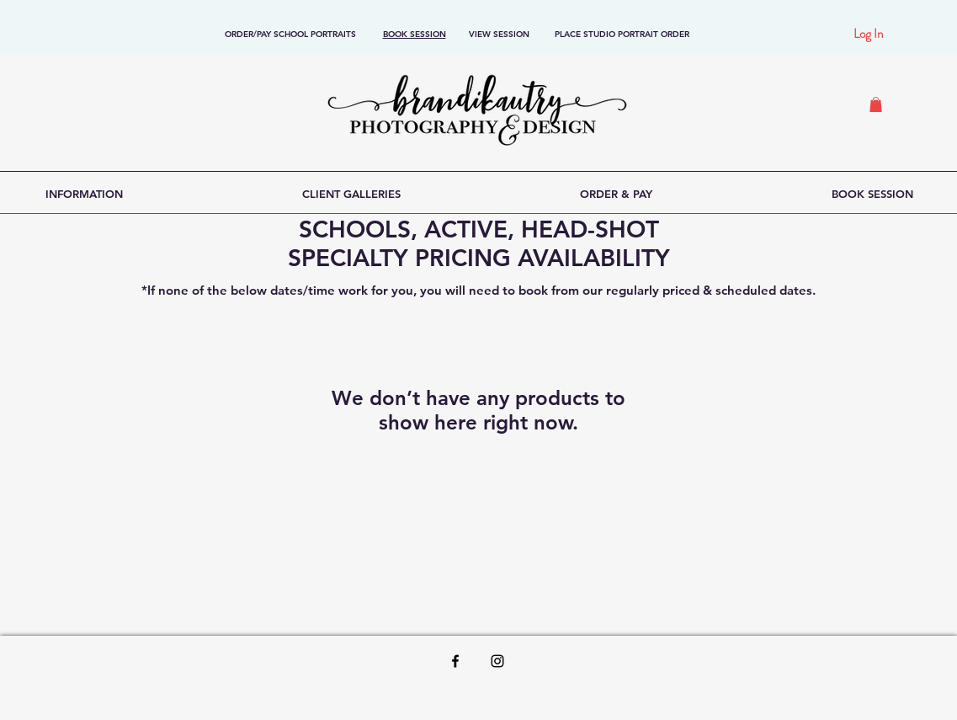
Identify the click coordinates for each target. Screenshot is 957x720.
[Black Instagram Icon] (497, 661)
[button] (875, 104)
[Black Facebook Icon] (455, 661)
